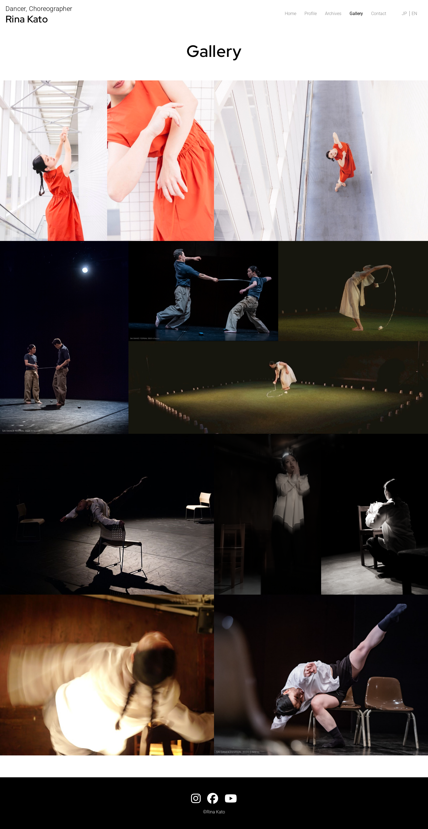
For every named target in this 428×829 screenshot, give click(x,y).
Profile (310, 13)
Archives (333, 13)
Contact (378, 13)
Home (290, 13)
